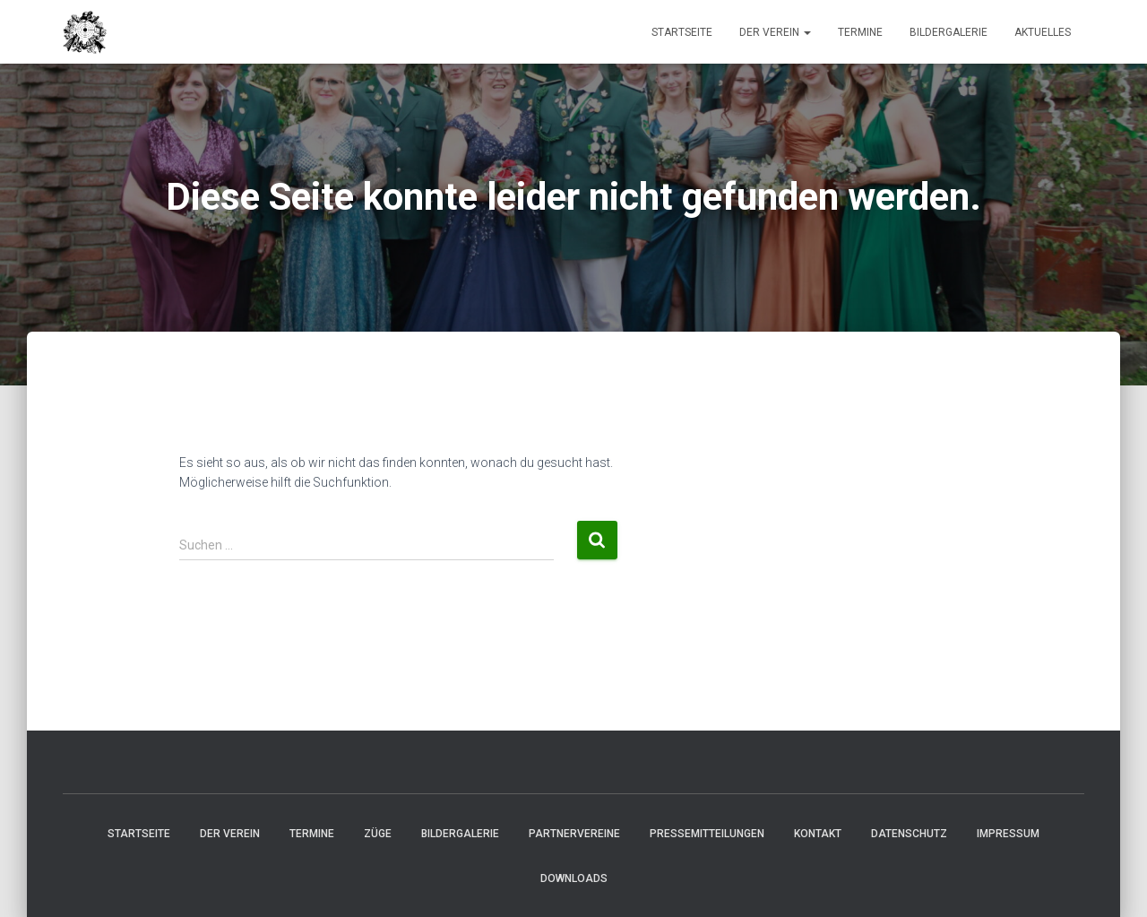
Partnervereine (574, 833)
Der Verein (775, 32)
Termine (860, 32)
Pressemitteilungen (707, 833)
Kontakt (817, 833)
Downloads (574, 878)
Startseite (681, 32)
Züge (378, 833)
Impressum (1008, 833)
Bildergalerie (948, 32)
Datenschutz (909, 833)
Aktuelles (1042, 32)
